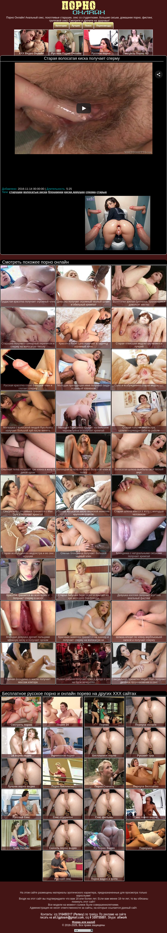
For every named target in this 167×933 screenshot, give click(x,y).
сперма (90, 192)
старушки (15, 192)
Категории (61, 26)
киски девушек (74, 192)
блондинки (55, 192)
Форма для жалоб (83, 922)
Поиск (88, 26)
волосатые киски (35, 192)
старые (102, 192)
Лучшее (76, 26)
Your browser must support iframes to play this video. (83, 124)
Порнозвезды (103, 26)
